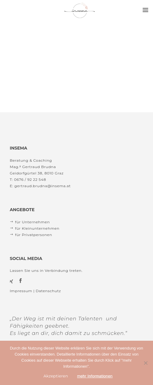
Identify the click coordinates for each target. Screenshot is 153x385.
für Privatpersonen (33, 234)
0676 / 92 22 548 (30, 179)
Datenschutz (48, 291)
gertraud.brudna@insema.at (43, 186)
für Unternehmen (32, 222)
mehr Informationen (94, 376)
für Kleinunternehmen (37, 228)
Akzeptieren (56, 375)
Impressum (21, 291)
